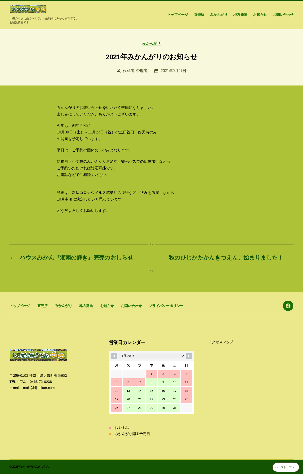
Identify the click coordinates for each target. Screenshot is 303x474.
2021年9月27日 (173, 71)
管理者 (141, 71)
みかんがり (218, 15)
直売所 (199, 15)
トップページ (177, 15)
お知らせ (260, 15)
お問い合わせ (283, 15)
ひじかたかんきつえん (35, 466)
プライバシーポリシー (166, 306)
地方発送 (240, 15)
